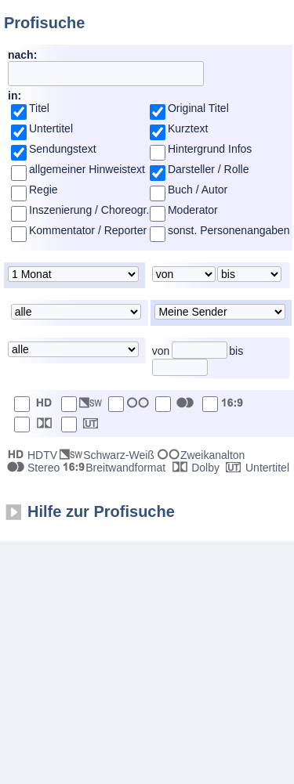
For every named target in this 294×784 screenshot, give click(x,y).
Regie (43, 189)
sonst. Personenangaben (229, 230)
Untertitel (51, 128)
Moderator (193, 210)
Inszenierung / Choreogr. (89, 210)
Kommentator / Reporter (88, 230)
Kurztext (188, 128)
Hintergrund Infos (210, 149)
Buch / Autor (197, 189)
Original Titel (198, 108)
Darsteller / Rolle (208, 169)
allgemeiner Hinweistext (87, 169)
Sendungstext (62, 149)
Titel (39, 108)
